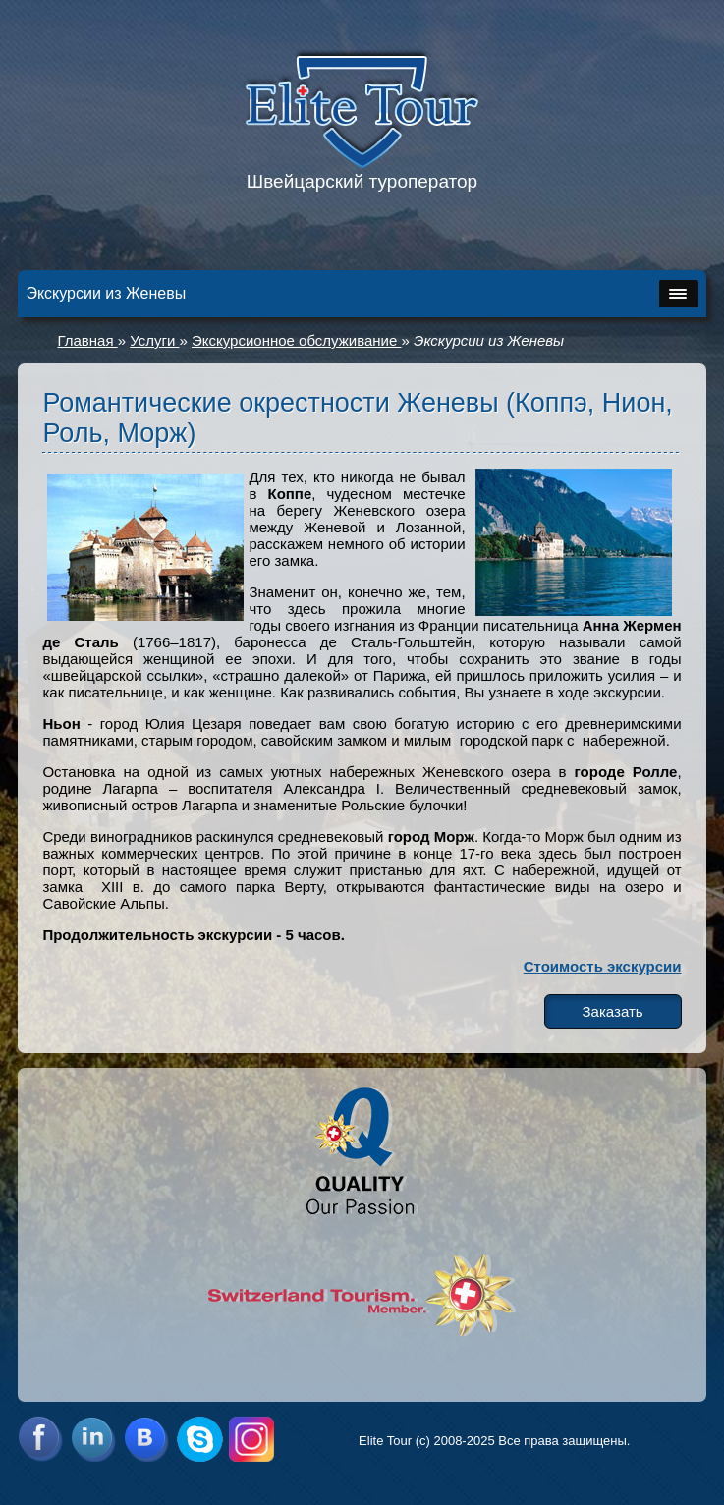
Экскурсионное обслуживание (296, 340)
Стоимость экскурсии (603, 966)
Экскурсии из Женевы (489, 340)
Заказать (613, 1011)
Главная (87, 340)
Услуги (154, 340)
